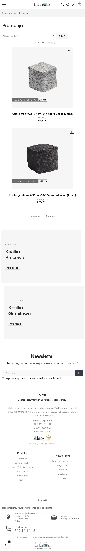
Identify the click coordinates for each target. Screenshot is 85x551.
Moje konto (22, 490)
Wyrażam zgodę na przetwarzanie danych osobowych (31, 378)
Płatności (62, 490)
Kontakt (22, 494)
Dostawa (62, 494)
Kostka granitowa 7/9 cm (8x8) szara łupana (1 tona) (42, 114)
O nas (62, 499)
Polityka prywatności (62, 482)
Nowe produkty (22, 477)
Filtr (62, 36)
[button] (39, 324)
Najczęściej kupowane (22, 482)
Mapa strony (22, 486)
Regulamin (62, 486)
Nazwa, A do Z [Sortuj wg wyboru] (29, 35)
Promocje (22, 473)
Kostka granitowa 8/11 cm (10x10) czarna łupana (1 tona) (42, 195)
